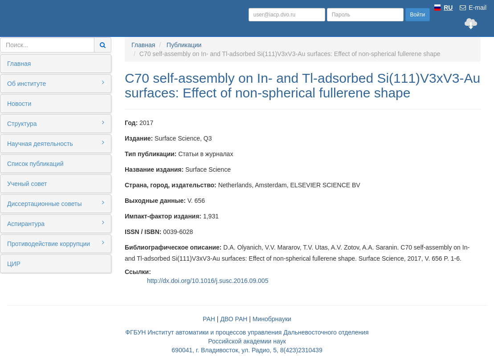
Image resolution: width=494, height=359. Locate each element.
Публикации (184, 44)
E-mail (472, 7)
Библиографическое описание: (173, 247)
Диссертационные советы (55, 203)
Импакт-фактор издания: (163, 216)
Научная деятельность (55, 143)
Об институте (55, 83)
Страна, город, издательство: (170, 185)
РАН (209, 319)
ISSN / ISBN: (143, 231)
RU (448, 7)
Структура (55, 123)
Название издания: (154, 169)
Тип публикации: (150, 153)
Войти (417, 15)
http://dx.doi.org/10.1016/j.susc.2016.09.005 (207, 280)
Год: (131, 122)
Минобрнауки (272, 319)
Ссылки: (138, 271)
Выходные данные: (155, 200)
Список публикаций (35, 163)
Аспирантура (55, 223)
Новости (19, 103)
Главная (19, 63)
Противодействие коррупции (55, 243)
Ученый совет (27, 183)
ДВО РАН (233, 319)
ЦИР (13, 263)
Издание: (139, 138)
